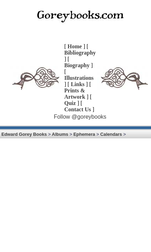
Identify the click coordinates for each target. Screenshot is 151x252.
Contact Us (77, 109)
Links (78, 84)
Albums (60, 134)
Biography (77, 65)
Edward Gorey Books (24, 134)
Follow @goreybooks (80, 117)
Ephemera (84, 134)
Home (74, 46)
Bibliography (80, 53)
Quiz (70, 103)
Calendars (111, 134)
